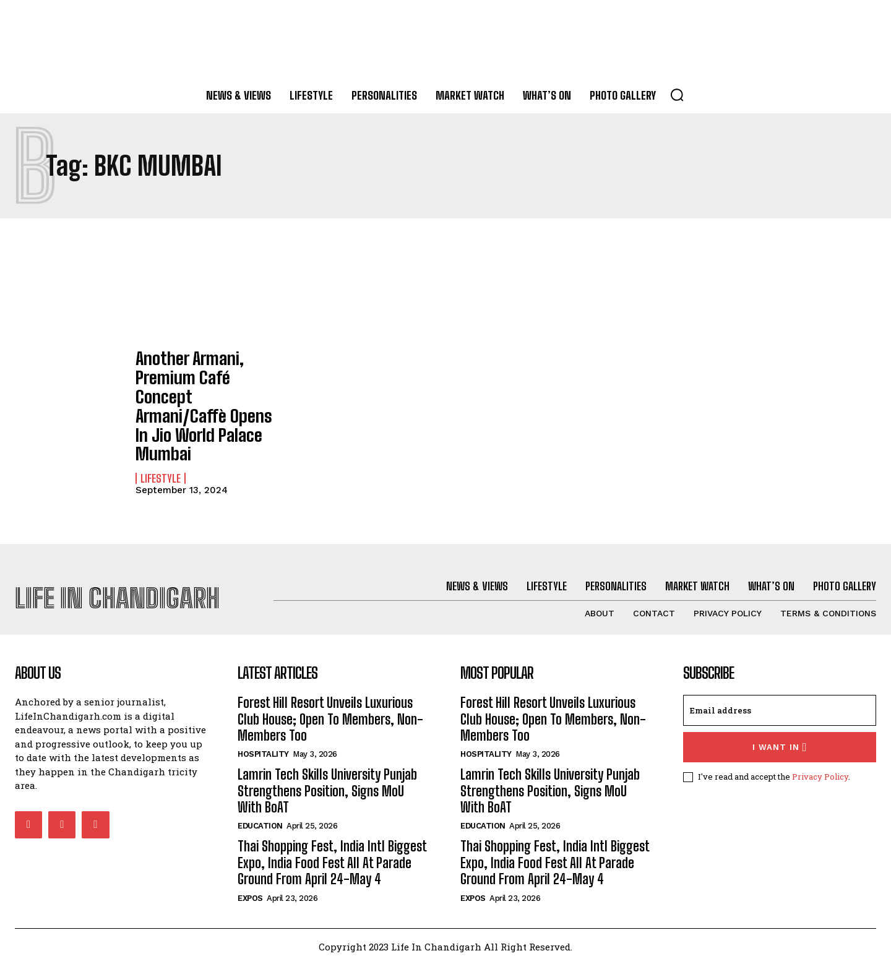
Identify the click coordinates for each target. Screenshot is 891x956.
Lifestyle (160, 429)
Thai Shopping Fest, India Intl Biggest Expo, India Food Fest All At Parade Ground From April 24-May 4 (332, 854)
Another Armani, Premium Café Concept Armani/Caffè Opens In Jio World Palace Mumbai (209, 381)
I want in (779, 738)
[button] (677, 95)
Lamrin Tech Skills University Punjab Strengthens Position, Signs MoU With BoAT (327, 782)
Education (260, 817)
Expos (250, 889)
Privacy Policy (820, 767)
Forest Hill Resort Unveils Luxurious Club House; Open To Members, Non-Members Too (330, 710)
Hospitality (263, 746)
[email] (779, 701)
